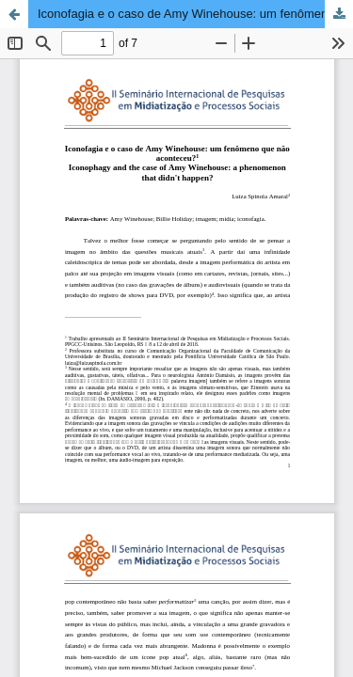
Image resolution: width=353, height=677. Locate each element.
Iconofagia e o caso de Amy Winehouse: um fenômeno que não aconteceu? (195, 14)
